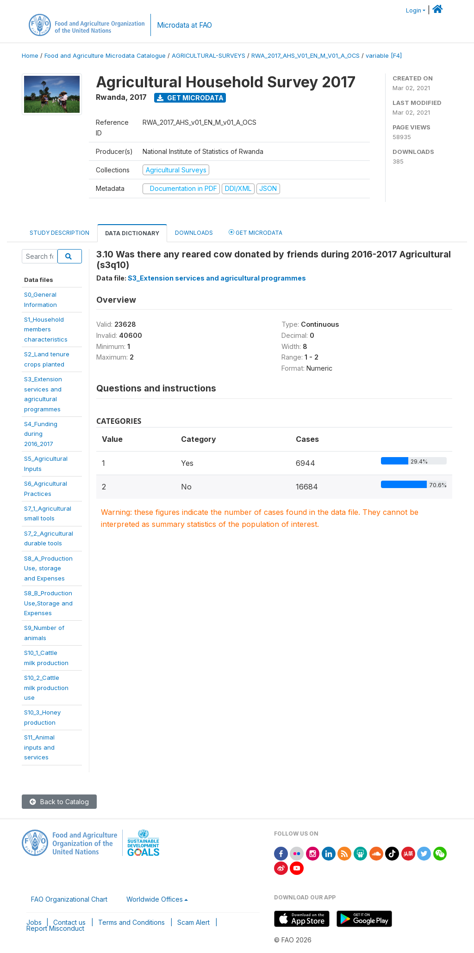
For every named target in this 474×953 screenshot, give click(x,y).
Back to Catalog (59, 802)
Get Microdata (190, 98)
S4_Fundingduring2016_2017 (40, 433)
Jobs (34, 922)
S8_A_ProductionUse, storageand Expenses (48, 568)
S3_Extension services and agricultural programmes (217, 278)
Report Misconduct (55, 928)
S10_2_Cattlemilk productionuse (46, 687)
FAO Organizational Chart (69, 899)
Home (30, 55)
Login (413, 10)
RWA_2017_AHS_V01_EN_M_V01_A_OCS (305, 55)
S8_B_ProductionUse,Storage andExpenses (48, 603)
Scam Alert (193, 922)
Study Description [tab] (59, 232)
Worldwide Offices (154, 899)
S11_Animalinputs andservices (39, 747)
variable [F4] (384, 55)
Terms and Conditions (131, 922)
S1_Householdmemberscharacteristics (46, 329)
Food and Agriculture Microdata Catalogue (105, 55)
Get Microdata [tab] (255, 232)
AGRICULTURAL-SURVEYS (208, 55)
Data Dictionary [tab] (132, 233)
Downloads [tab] (194, 232)
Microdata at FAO (184, 25)
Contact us (69, 922)
